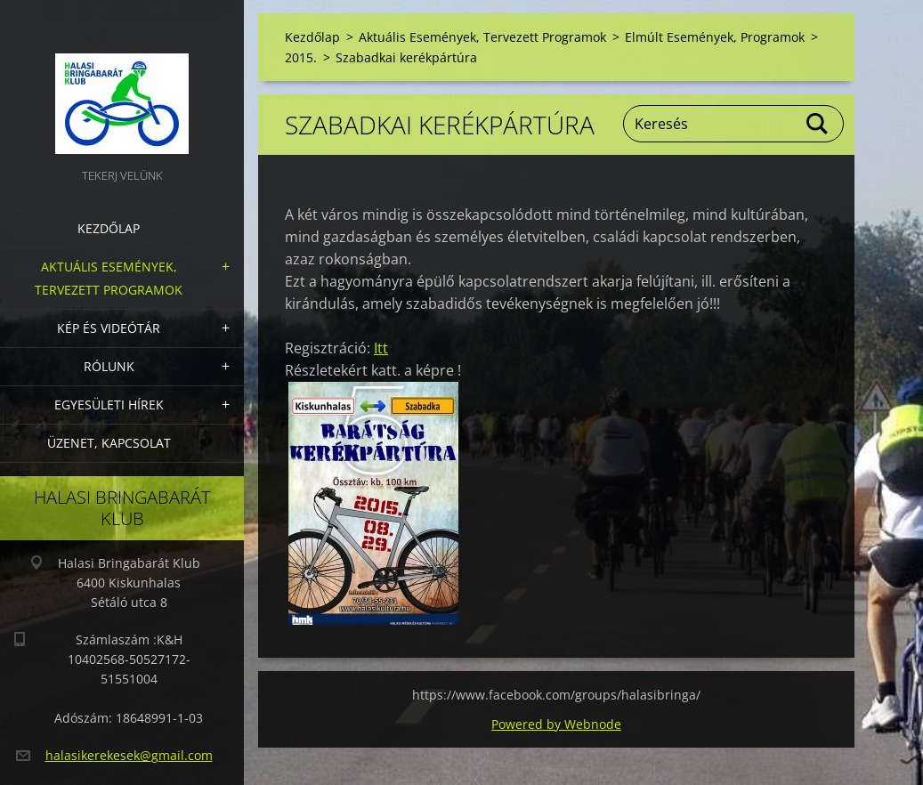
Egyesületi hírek (109, 404)
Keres (818, 123)
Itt (381, 348)
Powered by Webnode (556, 724)
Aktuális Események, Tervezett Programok (108, 278)
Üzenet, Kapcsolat (109, 442)
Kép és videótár (108, 328)
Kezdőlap (108, 228)
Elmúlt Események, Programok (715, 36)
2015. (301, 57)
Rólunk (109, 366)
